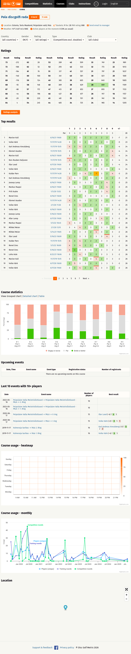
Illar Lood (103, 414)
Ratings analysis (10, 112)
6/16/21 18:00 (55, 155)
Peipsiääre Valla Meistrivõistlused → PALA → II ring (35, 414)
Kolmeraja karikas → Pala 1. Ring (27, 433)
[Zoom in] (126, 595)
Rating (42, 38)
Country (10, 38)
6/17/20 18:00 (55, 263)
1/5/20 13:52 (56, 191)
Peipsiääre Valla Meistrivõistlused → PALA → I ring (35, 421)
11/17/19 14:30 (55, 142)
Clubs (71, 3)
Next (85, 278)
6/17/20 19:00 (55, 164)
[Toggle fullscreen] (126, 589)
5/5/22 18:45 (56, 223)
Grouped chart (14, 296)
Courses (60, 3)
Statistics (47, 3)
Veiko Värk (103, 421)
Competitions (31, 3)
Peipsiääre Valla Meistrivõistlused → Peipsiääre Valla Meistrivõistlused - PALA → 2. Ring (44, 401)
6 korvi (34, 17)
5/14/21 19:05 (55, 232)
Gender (27, 38)
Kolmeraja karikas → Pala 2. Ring (27, 428)
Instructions (85, 3)
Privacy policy (67, 647)
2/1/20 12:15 (56, 227)
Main (3, 9)
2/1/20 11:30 (56, 205)
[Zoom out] (126, 599)
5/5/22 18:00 (56, 245)
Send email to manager (99, 25)
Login (104, 3)
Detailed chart (30, 296)
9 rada (44, 17)
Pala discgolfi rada (14, 17)
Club (102, 38)
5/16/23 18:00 (55, 214)
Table (41, 296)
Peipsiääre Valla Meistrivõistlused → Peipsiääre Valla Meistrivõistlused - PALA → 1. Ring (44, 408)
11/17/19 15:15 (55, 146)
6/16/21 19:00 (55, 137)
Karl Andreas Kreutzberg (109, 427)
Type (68, 38)
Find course (12, 9)
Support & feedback (42, 647)
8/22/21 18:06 (55, 254)
